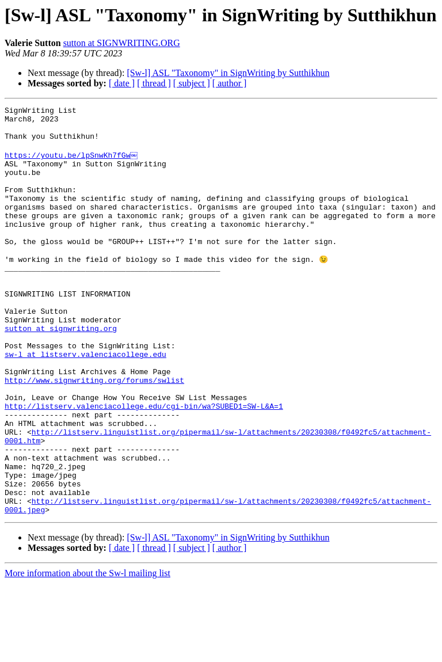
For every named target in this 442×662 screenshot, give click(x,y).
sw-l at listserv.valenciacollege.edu (85, 402)
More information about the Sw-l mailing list (87, 652)
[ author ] (229, 83)
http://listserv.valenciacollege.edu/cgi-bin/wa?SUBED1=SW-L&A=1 (144, 464)
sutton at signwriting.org (61, 371)
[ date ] (122, 83)
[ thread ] (154, 83)
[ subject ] (191, 83)
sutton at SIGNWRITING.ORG (121, 43)
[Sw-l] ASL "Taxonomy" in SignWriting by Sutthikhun (228, 73)
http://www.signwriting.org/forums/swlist (94, 433)
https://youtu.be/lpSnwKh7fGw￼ (72, 163)
